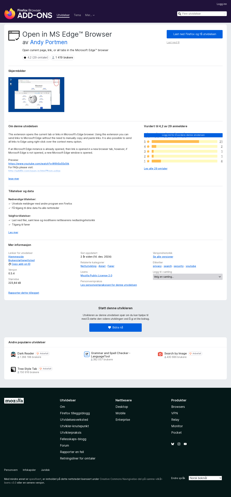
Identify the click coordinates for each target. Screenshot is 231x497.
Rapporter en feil (72, 452)
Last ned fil (173, 42)
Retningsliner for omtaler (77, 458)
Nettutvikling (88, 266)
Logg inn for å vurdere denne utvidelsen (183, 135)
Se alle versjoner (163, 256)
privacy (157, 266)
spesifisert (35, 478)
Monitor (177, 426)
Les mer (13, 232)
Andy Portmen (48, 42)
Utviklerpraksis (70, 432)
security (179, 266)
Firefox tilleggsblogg (75, 413)
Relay (175, 419)
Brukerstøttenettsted (21, 260)
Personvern (11, 469)
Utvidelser (63, 15)
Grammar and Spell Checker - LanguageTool (110, 354)
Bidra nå (115, 327)
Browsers (178, 407)
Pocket (176, 432)
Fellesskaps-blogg (73, 439)
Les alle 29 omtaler (155, 168)
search (168, 266)
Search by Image (175, 353)
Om (62, 407)
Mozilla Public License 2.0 (96, 275)
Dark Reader (25, 353)
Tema (77, 15)
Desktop (121, 407)
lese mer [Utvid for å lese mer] (13, 178)
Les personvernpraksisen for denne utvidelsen (109, 284)
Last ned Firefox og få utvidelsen (194, 34)
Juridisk (45, 469)
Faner (111, 266)
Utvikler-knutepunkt (74, 426)
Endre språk (178, 478)
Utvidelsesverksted (74, 419)
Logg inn (222, 3)
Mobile (120, 413)
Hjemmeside (16, 256)
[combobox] (202, 13)
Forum (64, 445)
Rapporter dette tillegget (23, 292)
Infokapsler (29, 469)
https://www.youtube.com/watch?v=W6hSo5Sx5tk (38, 163)
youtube (191, 266)
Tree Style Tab (27, 368)
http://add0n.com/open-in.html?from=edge (34, 170)
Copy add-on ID (19, 263)
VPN (174, 413)
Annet (102, 266)
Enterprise (122, 419)
